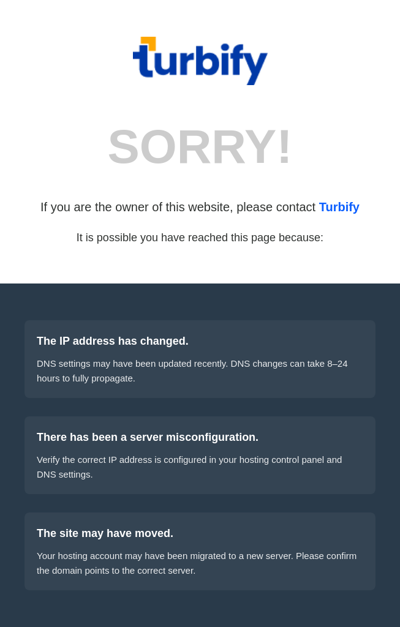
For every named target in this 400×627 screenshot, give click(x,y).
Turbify (339, 207)
